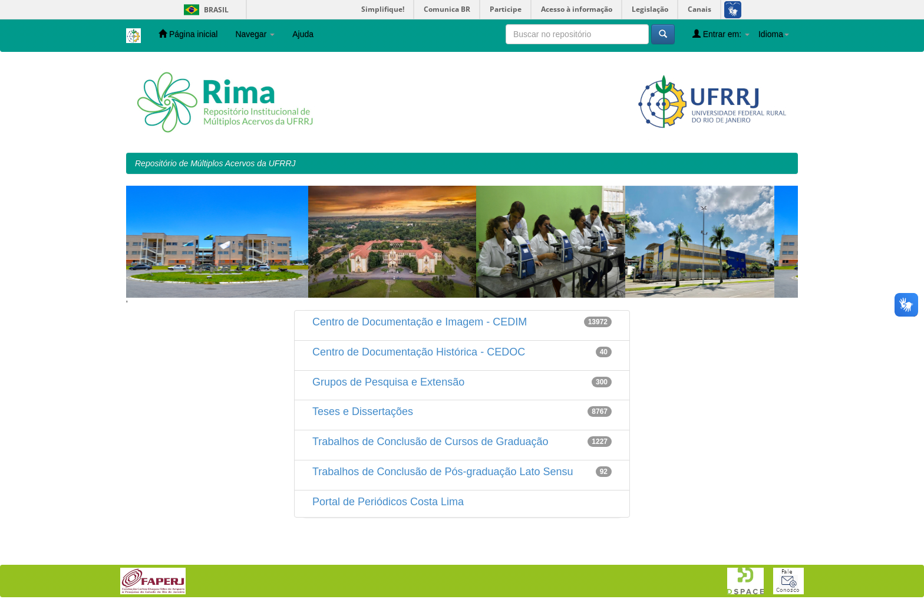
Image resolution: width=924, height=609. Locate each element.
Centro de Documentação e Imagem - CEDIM (419, 322)
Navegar (255, 34)
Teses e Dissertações (362, 411)
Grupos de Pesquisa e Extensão (388, 382)
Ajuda (303, 34)
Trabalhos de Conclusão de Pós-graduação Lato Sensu (442, 472)
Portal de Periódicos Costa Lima (388, 502)
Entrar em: (721, 34)
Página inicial (188, 34)
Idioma (773, 34)
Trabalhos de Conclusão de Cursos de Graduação (430, 441)
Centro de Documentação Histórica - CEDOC (418, 352)
